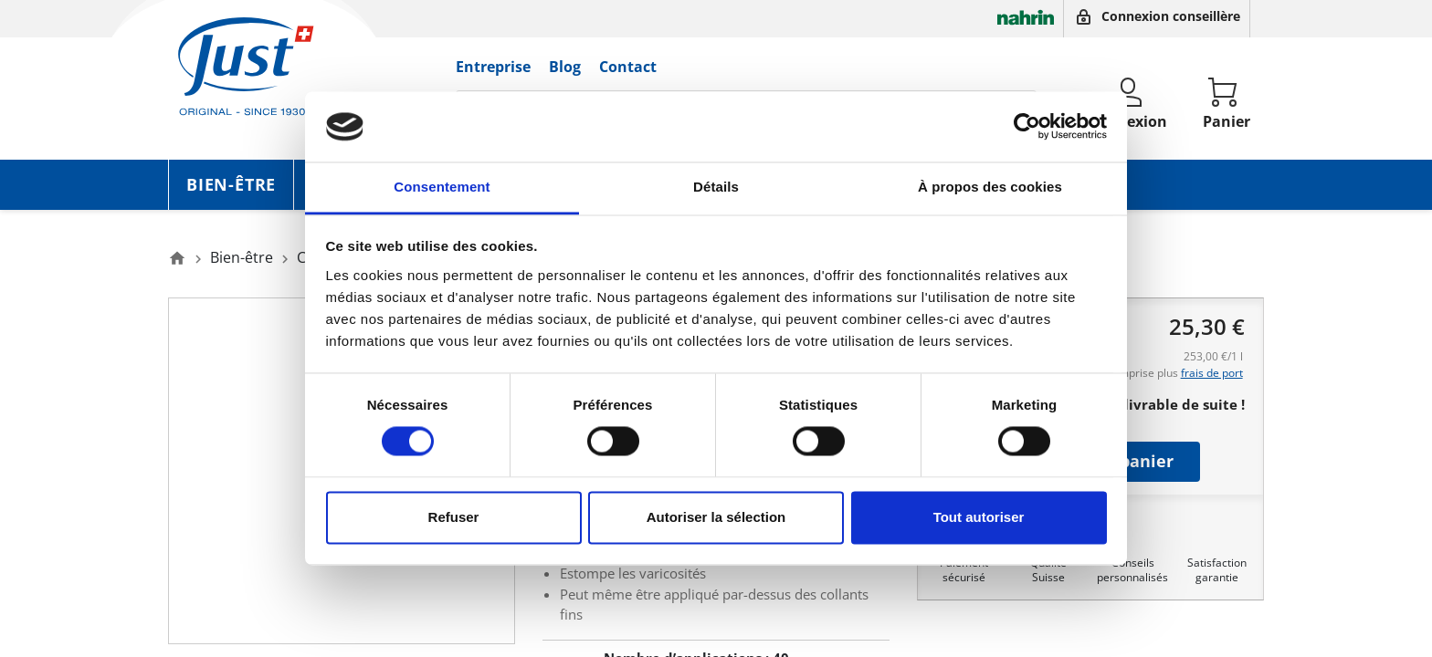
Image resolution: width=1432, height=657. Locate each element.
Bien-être (231, 184)
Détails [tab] (716, 186)
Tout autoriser (979, 517)
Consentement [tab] (442, 186)
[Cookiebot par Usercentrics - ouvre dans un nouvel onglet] (1027, 127)
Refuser (453, 517)
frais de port (1212, 373)
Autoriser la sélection (716, 517)
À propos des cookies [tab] (990, 186)
